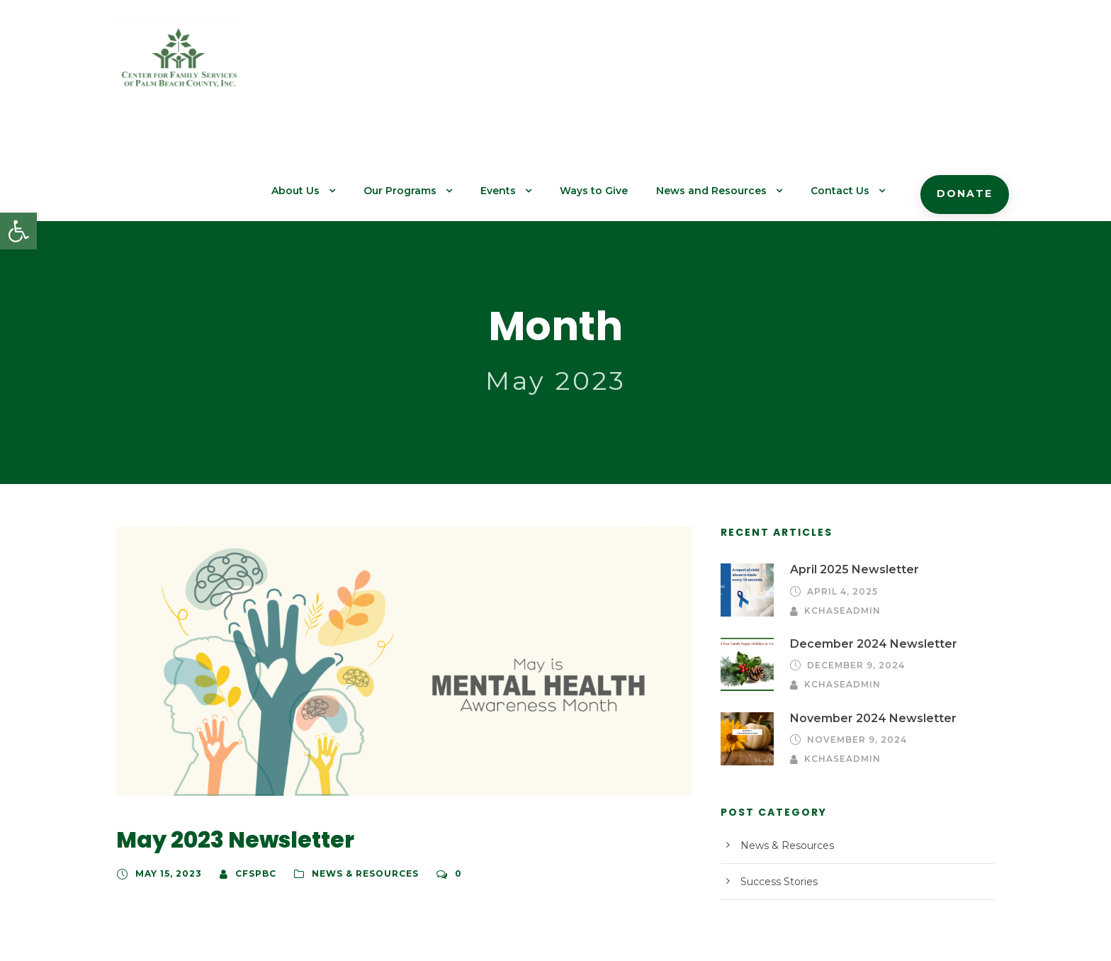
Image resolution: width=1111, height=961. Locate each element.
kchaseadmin (937, 497)
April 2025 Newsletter (847, 475)
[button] (18, 231)
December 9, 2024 (852, 568)
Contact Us (849, 64)
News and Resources (729, 64)
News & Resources (356, 779)
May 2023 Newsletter (223, 745)
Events (529, 64)
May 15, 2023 (166, 779)
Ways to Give (620, 64)
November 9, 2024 (852, 642)
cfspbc (249, 779)
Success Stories (775, 784)
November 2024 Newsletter (862, 620)
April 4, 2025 (839, 497)
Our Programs (435, 64)
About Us (336, 64)
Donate (968, 67)
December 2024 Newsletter (862, 547)
